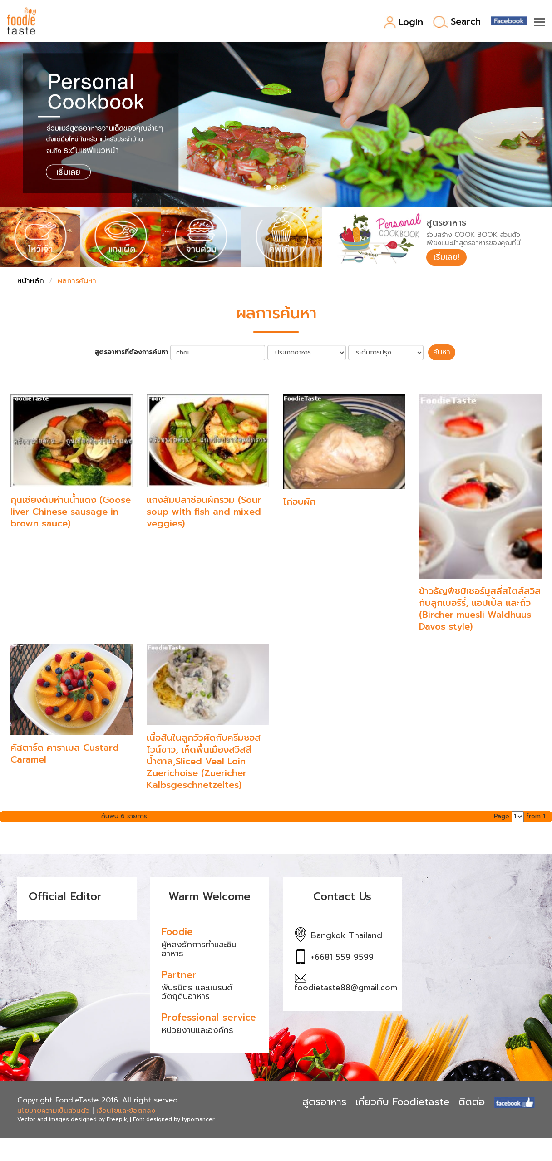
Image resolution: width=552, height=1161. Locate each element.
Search (457, 22)
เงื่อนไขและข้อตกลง (125, 1111)
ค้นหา (441, 352)
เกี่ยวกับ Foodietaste (402, 1101)
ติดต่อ (471, 1101)
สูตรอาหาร (324, 1101)
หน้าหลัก (30, 280)
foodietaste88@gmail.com (345, 987)
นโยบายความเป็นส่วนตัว (53, 1111)
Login (403, 22)
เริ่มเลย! (446, 257)
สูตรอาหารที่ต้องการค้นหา (131, 352)
